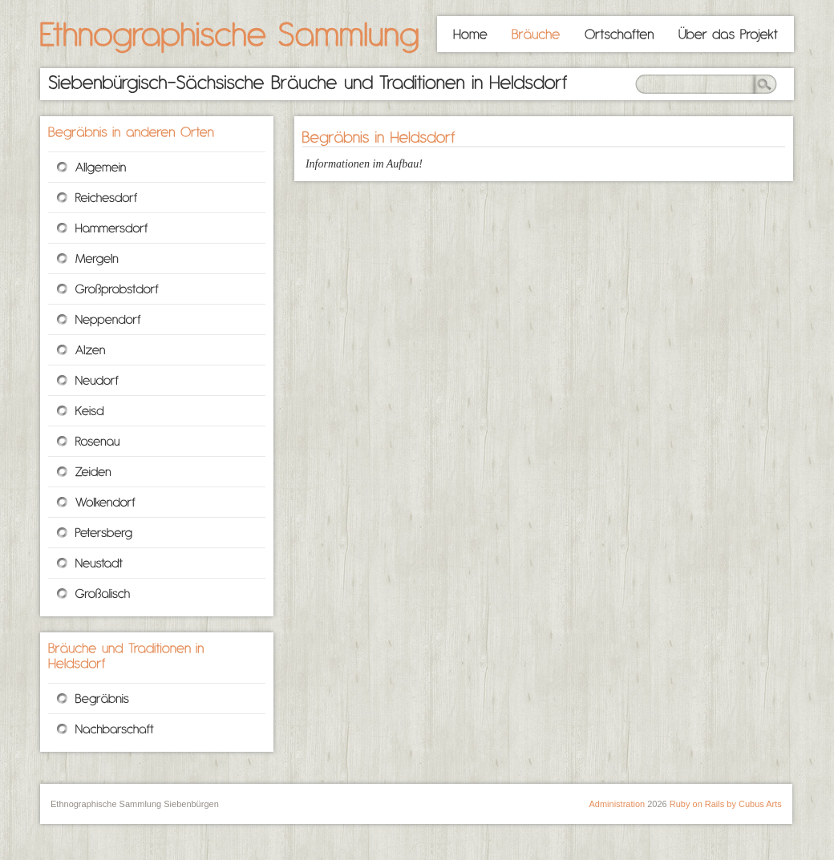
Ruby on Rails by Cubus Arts (726, 804)
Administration (617, 804)
